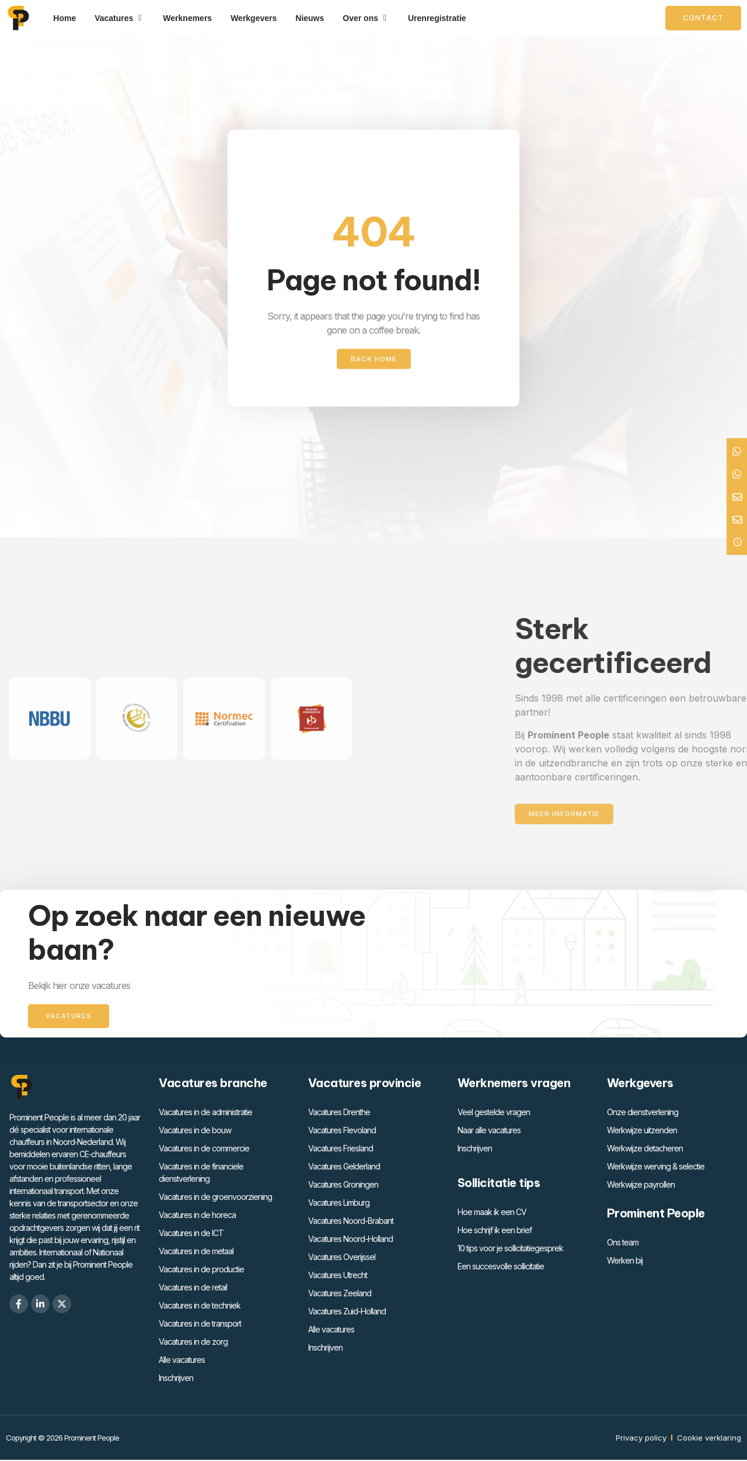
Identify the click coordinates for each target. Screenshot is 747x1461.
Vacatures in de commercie (204, 1149)
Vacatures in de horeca (197, 1216)
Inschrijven (176, 1379)
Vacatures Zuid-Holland (347, 1312)
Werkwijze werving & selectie (655, 1167)
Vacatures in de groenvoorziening (215, 1198)
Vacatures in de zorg (193, 1343)
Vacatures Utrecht (337, 1276)
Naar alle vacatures (489, 1131)
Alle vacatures (182, 1361)
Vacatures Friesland (340, 1149)
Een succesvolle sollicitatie (501, 1267)
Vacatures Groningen (343, 1186)
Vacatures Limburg (338, 1204)
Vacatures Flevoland (342, 1131)
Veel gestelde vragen (494, 1113)
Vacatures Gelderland (344, 1167)
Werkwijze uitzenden (642, 1131)
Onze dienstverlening (642, 1113)
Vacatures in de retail (193, 1288)
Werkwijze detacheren (645, 1149)
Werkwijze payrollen (641, 1186)
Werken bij (625, 1261)
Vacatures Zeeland (339, 1294)
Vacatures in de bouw (195, 1131)
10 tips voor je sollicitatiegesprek (510, 1249)
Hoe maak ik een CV (492, 1213)
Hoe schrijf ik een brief (495, 1231)
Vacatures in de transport (200, 1325)
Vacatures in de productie (201, 1270)
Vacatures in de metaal (196, 1252)
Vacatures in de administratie (205, 1113)
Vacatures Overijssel (341, 1258)
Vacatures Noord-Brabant (350, 1222)
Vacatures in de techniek (199, 1306)
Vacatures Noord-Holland (350, 1240)
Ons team (622, 1243)
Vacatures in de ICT (191, 1234)
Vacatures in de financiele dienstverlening (201, 1173)
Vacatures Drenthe (339, 1113)
